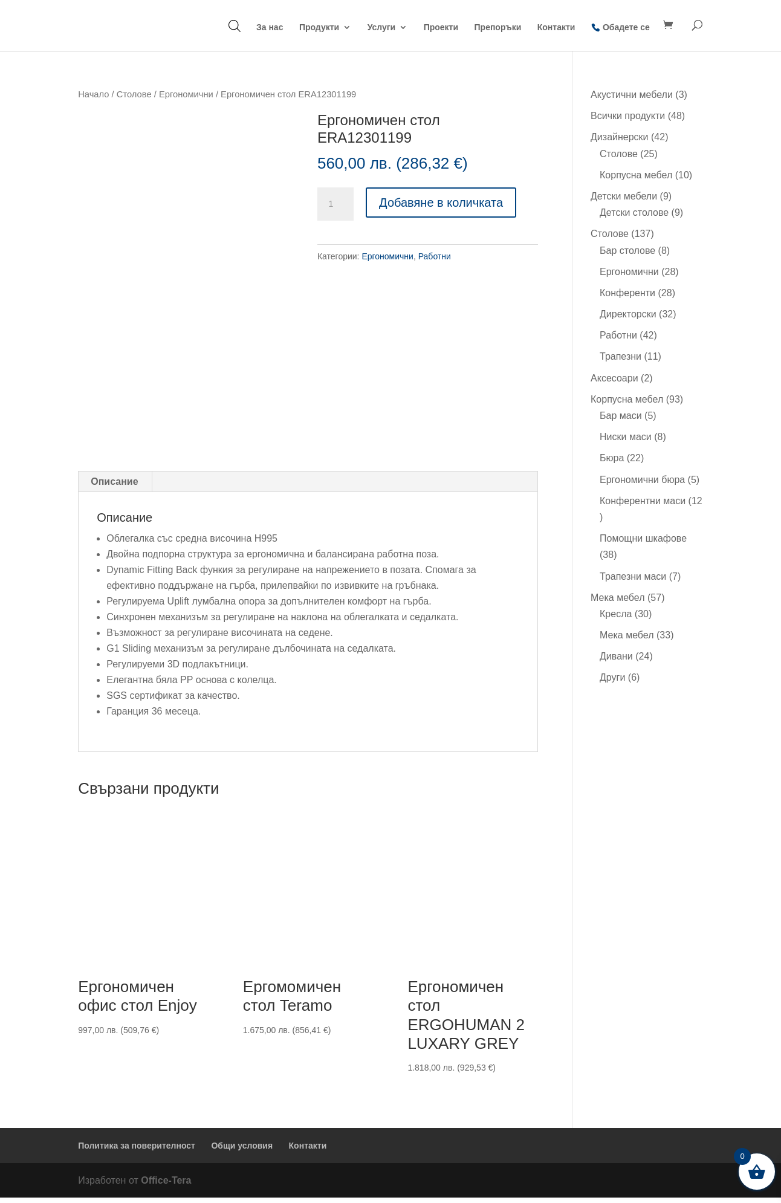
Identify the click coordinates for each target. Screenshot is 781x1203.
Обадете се (626, 27)
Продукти (319, 27)
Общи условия (242, 1151)
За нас (269, 27)
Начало (93, 94)
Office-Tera (166, 1186)
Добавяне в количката (441, 202)
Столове (134, 94)
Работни (434, 256)
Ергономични (186, 94)
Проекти (441, 27)
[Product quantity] (335, 204)
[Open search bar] (234, 25)
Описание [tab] (114, 487)
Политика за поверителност (136, 1151)
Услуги (382, 27)
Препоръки (498, 27)
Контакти (556, 27)
